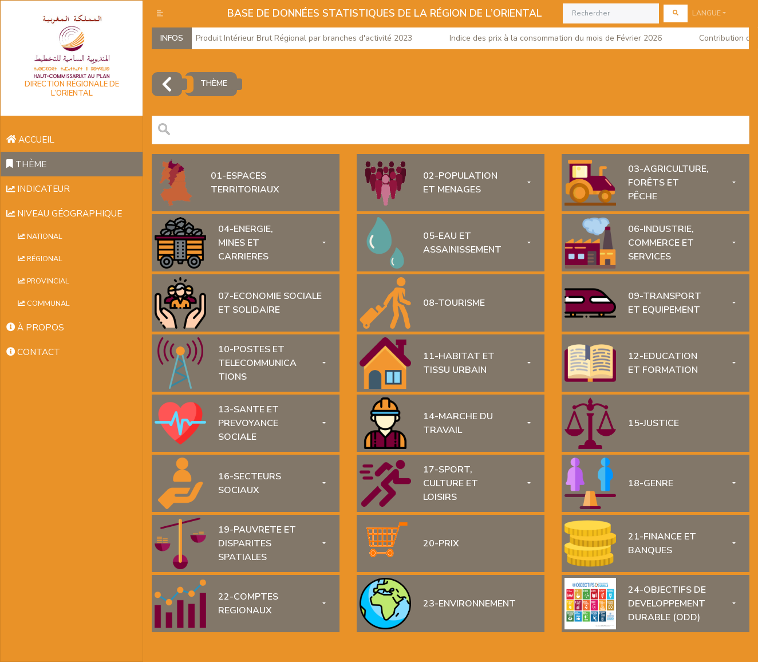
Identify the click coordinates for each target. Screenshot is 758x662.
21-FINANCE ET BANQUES (662, 543)
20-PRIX (441, 543)
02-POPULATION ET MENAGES (460, 183)
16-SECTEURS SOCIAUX (249, 483)
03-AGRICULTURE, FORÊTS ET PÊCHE (668, 183)
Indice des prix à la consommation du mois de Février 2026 (552, 38)
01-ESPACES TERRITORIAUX (245, 183)
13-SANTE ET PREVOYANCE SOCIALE (248, 423)
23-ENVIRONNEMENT (469, 603)
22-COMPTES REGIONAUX (248, 603)
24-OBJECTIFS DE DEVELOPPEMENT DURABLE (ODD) (667, 604)
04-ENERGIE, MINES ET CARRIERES (245, 243)
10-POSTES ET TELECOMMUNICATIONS (257, 363)
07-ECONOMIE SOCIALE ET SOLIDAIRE (270, 303)
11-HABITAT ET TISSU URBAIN (459, 363)
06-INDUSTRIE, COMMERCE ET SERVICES (661, 243)
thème (213, 83)
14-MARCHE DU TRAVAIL (458, 423)
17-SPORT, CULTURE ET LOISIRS (450, 483)
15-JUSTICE (653, 423)
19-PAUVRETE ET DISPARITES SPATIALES (257, 543)
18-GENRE (650, 483)
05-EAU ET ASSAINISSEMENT (462, 243)
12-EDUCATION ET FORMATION (663, 363)
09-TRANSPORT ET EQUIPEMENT (664, 303)
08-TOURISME (454, 303)
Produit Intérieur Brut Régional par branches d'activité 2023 (300, 38)
